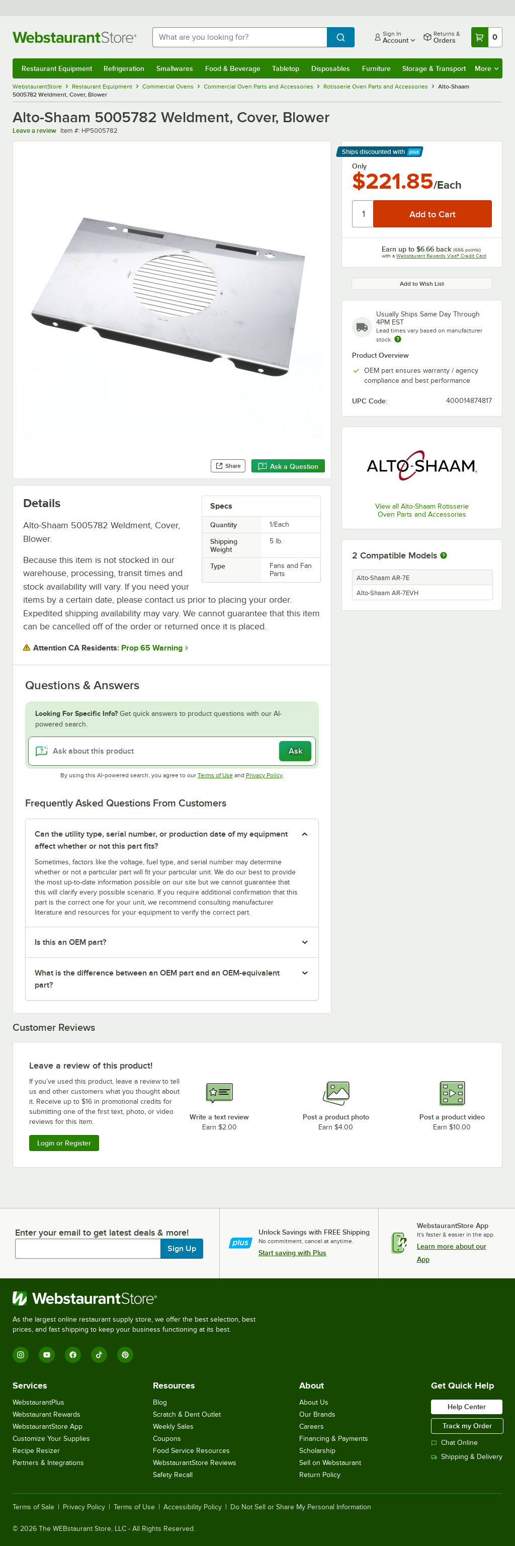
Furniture (376, 68)
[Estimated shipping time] (398, 339)
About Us (313, 1402)
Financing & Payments (333, 1438)
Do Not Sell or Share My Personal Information (300, 1507)
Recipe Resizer (36, 1450)
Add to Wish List (422, 283)
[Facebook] (73, 1355)
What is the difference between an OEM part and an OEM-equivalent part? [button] (157, 979)
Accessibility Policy (192, 1507)
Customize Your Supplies (51, 1438)
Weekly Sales (173, 1426)
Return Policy (319, 1475)
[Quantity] (363, 213)
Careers (311, 1426)
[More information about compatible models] (444, 556)
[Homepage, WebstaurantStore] (74, 37)
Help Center (467, 1407)
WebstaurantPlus (38, 1402)
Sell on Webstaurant (330, 1463)
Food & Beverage (233, 68)
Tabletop (285, 68)
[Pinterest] (125, 1355)
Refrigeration (124, 68)
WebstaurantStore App (47, 1426)
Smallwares (174, 68)
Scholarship (317, 1450)
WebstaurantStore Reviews (194, 1463)
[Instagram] (21, 1355)
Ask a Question (288, 466)
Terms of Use (215, 775)
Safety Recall (173, 1475)
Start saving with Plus (292, 1253)
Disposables (330, 68)
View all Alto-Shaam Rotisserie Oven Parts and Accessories (422, 510)
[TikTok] (99, 1355)
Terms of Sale (33, 1507)
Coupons (167, 1438)
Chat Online (454, 1442)
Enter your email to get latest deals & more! (102, 1233)
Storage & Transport (434, 68)
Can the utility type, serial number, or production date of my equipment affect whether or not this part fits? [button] (161, 840)
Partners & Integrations (48, 1463)
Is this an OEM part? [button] (70, 942)
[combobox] (239, 37)
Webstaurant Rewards (46, 1414)
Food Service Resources (191, 1450)
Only (359, 166)
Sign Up (181, 1248)
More (486, 68)
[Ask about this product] (172, 751)
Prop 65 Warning (152, 648)
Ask (295, 751)
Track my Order (467, 1426)
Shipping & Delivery (466, 1456)
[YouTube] (47, 1355)
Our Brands (317, 1414)
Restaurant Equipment (57, 68)
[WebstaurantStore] (138, 1298)
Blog (160, 1402)
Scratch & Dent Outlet (187, 1414)
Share (228, 466)
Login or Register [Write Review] (64, 1143)
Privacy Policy (264, 775)
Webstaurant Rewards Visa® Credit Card (441, 256)
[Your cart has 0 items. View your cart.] (486, 37)
